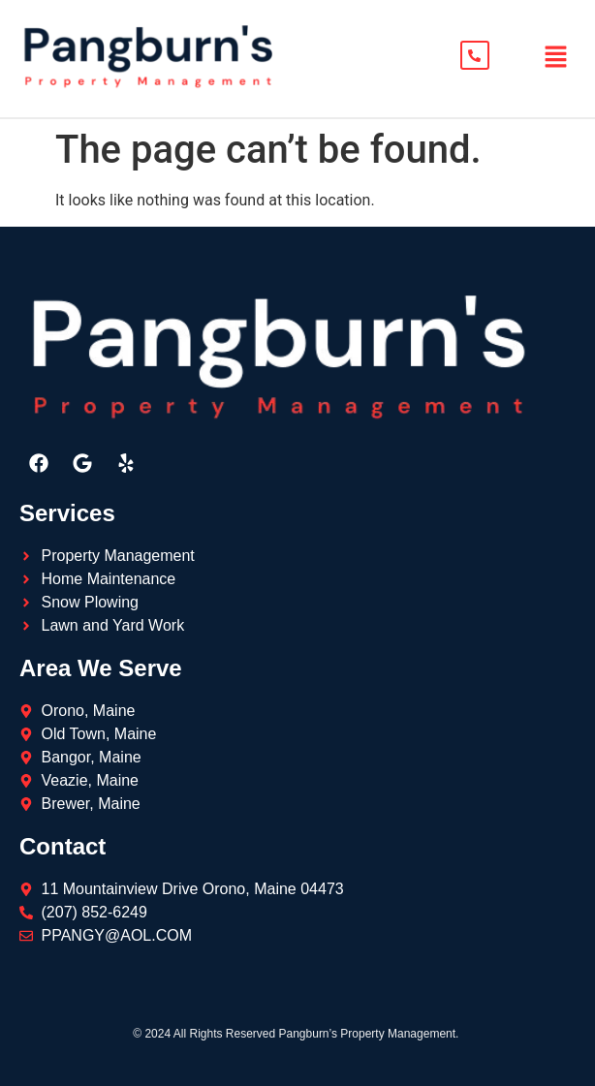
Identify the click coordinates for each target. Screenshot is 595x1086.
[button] (556, 59)
